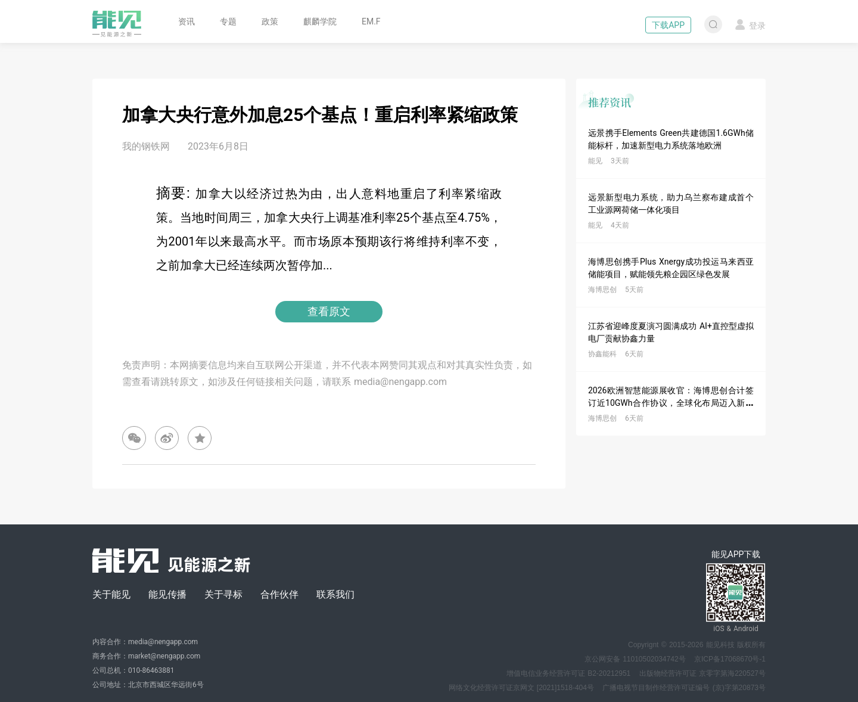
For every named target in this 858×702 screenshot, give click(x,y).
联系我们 (335, 594)
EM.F (371, 21)
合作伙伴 (279, 594)
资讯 (186, 21)
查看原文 (328, 311)
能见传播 (167, 594)
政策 (270, 21)
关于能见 (111, 594)
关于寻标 (223, 594)
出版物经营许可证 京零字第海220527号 (702, 673)
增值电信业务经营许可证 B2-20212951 (568, 673)
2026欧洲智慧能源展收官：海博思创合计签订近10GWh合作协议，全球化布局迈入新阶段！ (671, 403)
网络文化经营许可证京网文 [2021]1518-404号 (521, 688)
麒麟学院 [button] (320, 21)
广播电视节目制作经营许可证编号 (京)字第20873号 (684, 688)
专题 (228, 21)
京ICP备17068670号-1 (730, 659)
